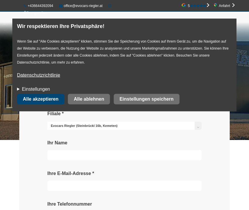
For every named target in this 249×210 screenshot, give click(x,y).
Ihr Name (57, 142)
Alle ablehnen (89, 99)
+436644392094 (38, 6)
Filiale (55, 113)
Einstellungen (36, 89)
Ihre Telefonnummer (69, 204)
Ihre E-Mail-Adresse (70, 173)
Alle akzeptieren (40, 99)
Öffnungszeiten (35, 13)
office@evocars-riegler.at (80, 6)
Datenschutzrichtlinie (38, 75)
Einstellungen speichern (147, 99)
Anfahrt (224, 6)
